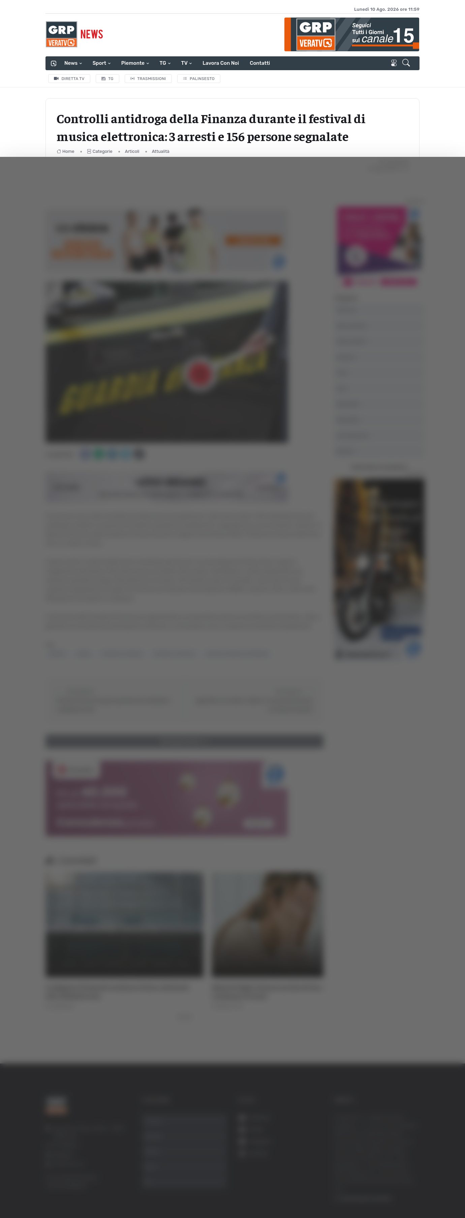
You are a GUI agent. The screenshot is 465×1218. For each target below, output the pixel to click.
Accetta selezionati (396, 1130)
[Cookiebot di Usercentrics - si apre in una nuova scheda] (57, 1194)
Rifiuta (397, 1152)
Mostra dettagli (368, 1194)
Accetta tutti (396, 1108)
